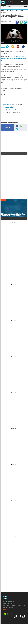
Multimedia (11, 607)
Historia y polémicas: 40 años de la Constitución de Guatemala (13, 215)
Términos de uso (22, 607)
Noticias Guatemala (7, 10)
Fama (4, 605)
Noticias (4, 603)
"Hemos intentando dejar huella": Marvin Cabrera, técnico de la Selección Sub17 (13, 58)
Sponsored (5, 609)
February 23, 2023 (7, 114)
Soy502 (5, 601)
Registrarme (12, 1)
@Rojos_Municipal (10, 107)
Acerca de (23, 603)
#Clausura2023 (7, 104)
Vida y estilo (5, 607)
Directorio (23, 608)
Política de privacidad (21, 605)
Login (7, 1)
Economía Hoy (11, 601)
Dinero (12, 603)
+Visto (14, 153)
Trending (13, 605)
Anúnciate (23, 602)
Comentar (7, 127)
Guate (8, 603)
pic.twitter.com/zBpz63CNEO (10, 109)
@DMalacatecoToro (20, 106)
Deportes (16, 10)
